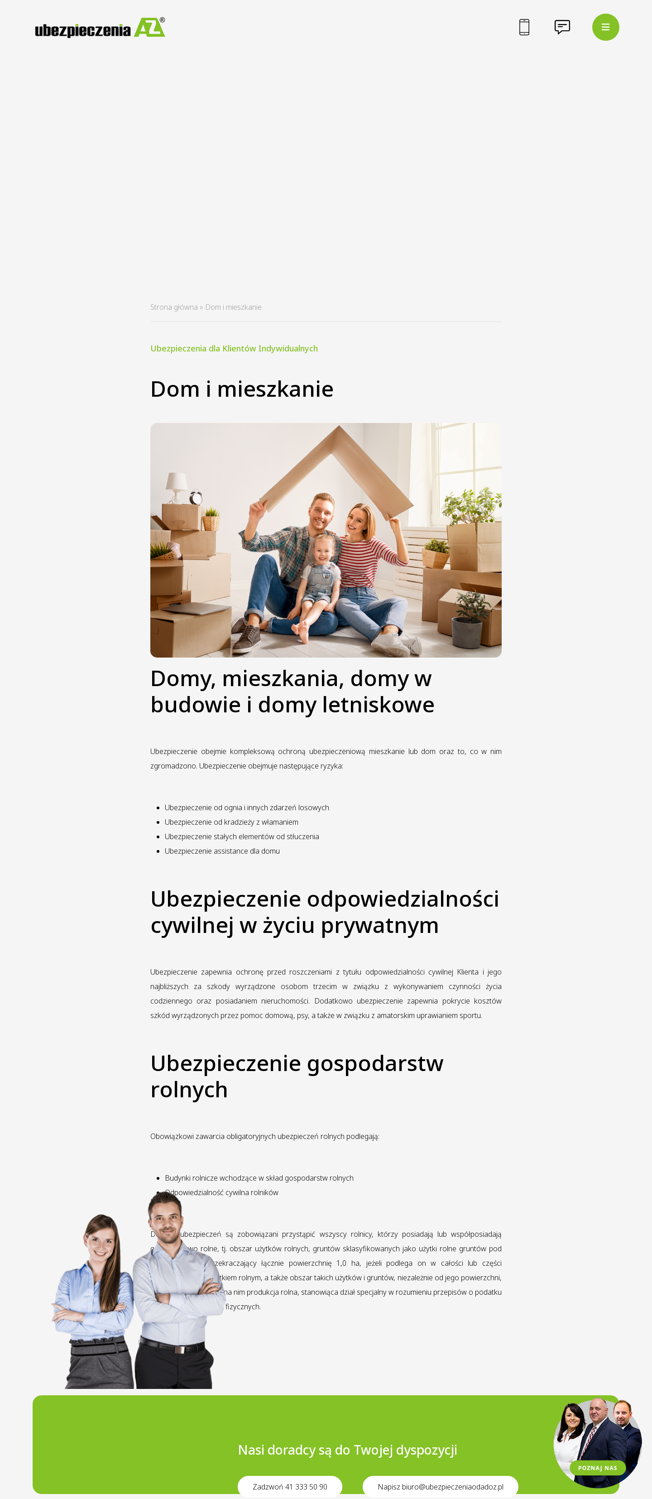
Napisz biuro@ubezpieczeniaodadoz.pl (440, 1487)
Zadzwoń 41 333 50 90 (290, 1487)
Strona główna (174, 307)
